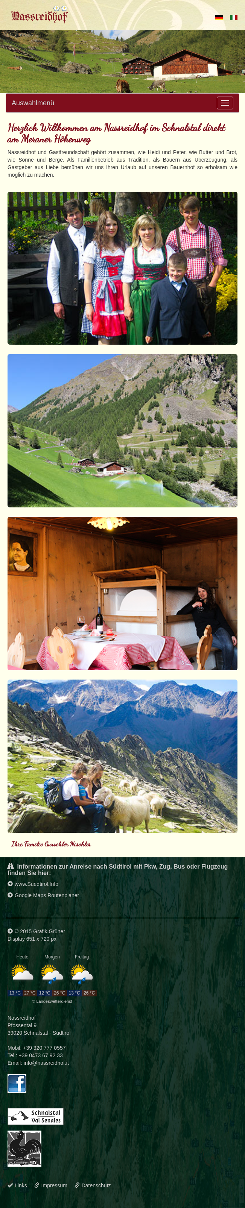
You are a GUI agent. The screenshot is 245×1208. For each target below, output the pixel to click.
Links (17, 1185)
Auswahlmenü (33, 103)
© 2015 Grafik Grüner (36, 931)
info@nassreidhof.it (46, 1063)
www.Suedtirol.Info (33, 884)
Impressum (50, 1185)
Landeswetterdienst (54, 1001)
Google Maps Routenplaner (43, 895)
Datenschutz (93, 1185)
